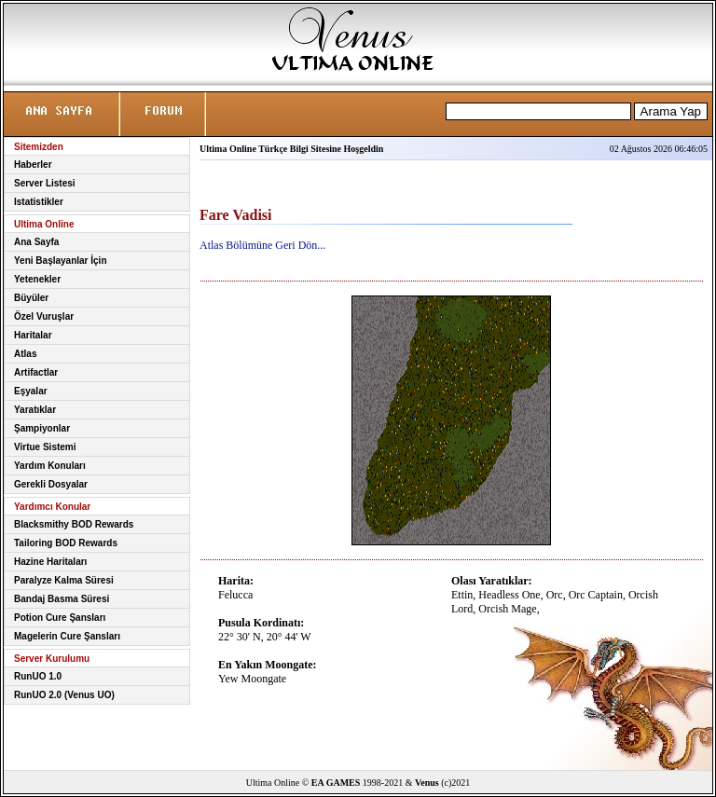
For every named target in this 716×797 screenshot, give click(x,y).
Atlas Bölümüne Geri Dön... (262, 245)
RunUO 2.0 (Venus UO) (64, 695)
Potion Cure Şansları (59, 617)
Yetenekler (37, 279)
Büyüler (31, 298)
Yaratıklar (35, 410)
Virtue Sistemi (45, 447)
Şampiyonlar (42, 428)
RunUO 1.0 (38, 676)
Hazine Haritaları (50, 562)
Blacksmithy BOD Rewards (73, 524)
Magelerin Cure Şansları (67, 636)
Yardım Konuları (50, 465)
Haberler (33, 164)
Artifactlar (36, 372)
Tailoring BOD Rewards (65, 543)
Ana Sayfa (36, 242)
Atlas (25, 354)
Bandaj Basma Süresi (61, 599)
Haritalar (33, 335)
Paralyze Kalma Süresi (64, 580)
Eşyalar (31, 391)
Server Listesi (45, 183)
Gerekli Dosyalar (51, 484)
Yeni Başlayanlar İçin (60, 260)
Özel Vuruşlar (44, 316)
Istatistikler (38, 202)
